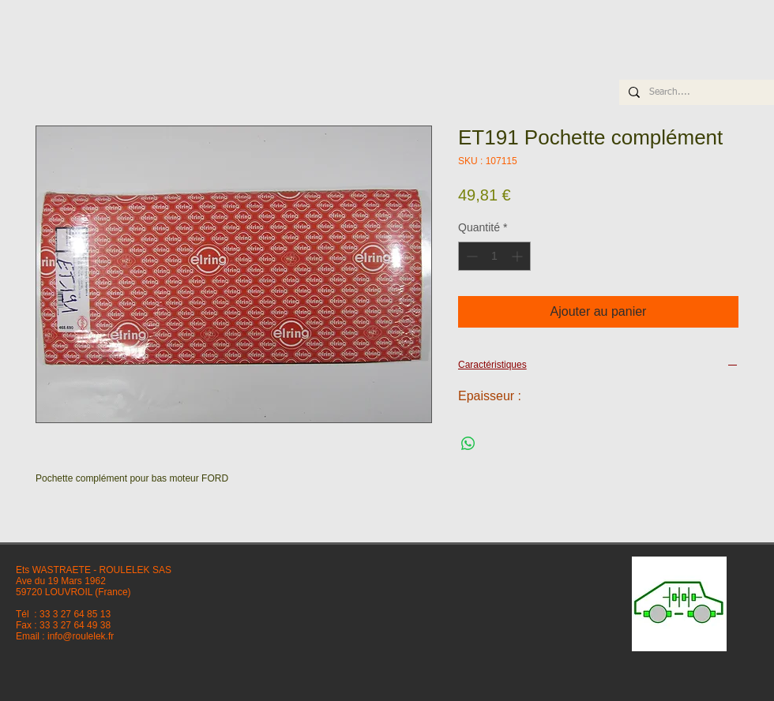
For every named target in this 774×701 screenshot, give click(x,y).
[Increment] (518, 256)
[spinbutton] (494, 256)
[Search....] (695, 93)
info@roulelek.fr (80, 636)
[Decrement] (470, 256)
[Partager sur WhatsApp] (468, 443)
